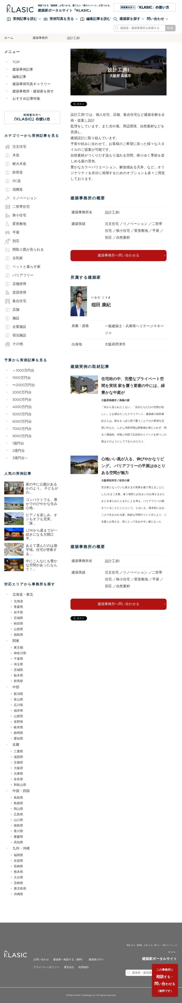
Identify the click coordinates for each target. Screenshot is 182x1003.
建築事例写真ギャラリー (31, 84)
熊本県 (18, 872)
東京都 (18, 647)
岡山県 (18, 809)
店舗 (11, 310)
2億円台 (18, 451)
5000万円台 (22, 414)
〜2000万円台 (23, 385)
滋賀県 (18, 757)
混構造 (13, 190)
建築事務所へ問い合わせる (118, 255)
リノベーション (20, 198)
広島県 (18, 814)
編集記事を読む (95, 19)
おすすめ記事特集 (26, 99)
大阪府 (18, 768)
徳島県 (18, 825)
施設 (11, 318)
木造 (11, 155)
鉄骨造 (13, 172)
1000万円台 (21, 378)
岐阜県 (18, 727)
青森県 (18, 607)
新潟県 (18, 694)
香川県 (18, 831)
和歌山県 (20, 785)
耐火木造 (15, 164)
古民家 (13, 258)
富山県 (18, 699)
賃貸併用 (15, 292)
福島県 (18, 635)
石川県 (18, 705)
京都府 (18, 762)
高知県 (18, 842)
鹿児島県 (20, 888)
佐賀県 (18, 861)
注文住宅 (15, 147)
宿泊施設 (15, 335)
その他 (13, 344)
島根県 (18, 803)
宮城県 (18, 618)
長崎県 (18, 866)
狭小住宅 (15, 215)
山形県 (18, 629)
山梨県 (18, 716)
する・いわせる (164, 980)
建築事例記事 (22, 70)
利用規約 (83, 967)
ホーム (9, 38)
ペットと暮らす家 (22, 267)
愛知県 (18, 738)
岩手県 (18, 612)
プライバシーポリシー (46, 967)
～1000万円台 (23, 371)
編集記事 (19, 77)
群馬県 (18, 681)
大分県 (18, 877)
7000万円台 (22, 429)
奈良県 (18, 779)
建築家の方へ (96, 959)
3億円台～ (20, 458)
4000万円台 (22, 407)
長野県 (18, 722)
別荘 (11, 241)
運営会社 (69, 967)
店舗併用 (15, 284)
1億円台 (18, 443)
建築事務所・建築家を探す (33, 91)
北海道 (18, 601)
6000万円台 (22, 422)
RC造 (12, 181)
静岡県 (18, 733)
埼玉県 (18, 664)
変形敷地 (15, 224)
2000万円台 (22, 392)
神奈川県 (20, 653)
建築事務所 (40, 38)
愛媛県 (18, 837)
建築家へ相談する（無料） (68, 959)
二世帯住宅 (17, 207)
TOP (16, 62)
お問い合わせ (41, 959)
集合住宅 (15, 301)
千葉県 (18, 659)
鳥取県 (18, 798)
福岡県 (18, 855)
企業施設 (15, 327)
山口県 (18, 820)
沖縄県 (18, 894)
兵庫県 (18, 774)
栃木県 (18, 675)
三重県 (18, 751)
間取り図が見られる (24, 250)
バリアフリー (19, 275)
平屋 (11, 232)
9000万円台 (22, 436)
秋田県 (18, 623)
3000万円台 (22, 400)
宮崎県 (18, 883)
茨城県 (18, 670)
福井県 (18, 710)
